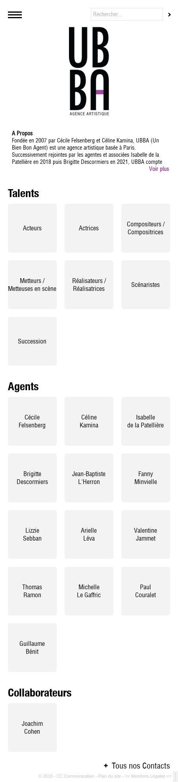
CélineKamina (89, 421)
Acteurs (32, 228)
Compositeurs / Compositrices (146, 228)
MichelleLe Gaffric (89, 591)
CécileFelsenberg (32, 421)
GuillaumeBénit (32, 647)
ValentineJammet (145, 534)
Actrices (89, 228)
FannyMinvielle (145, 478)
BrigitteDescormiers (32, 478)
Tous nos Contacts (141, 766)
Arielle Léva (89, 534)
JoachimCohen (32, 727)
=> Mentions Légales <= (149, 776)
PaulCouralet (145, 591)
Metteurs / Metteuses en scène (32, 284)
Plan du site (110, 776)
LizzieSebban (32, 534)
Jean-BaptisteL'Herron (88, 478)
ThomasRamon (32, 591)
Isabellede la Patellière (145, 421)
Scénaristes (145, 285)
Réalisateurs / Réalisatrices (89, 284)
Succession (32, 341)
